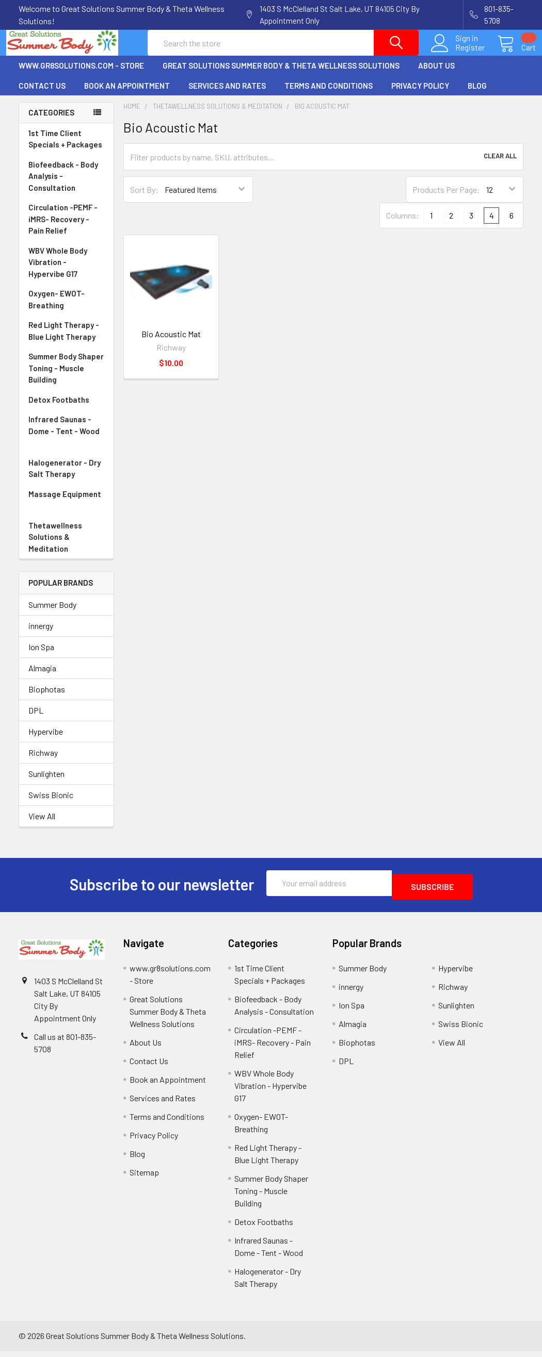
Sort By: (144, 199)
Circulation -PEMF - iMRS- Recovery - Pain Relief (66, 229)
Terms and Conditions (328, 95)
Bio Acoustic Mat (171, 343)
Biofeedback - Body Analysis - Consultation (66, 186)
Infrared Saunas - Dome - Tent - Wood (66, 441)
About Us (436, 74)
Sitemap (144, 1178)
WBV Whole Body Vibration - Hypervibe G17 (57, 271)
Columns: (402, 224)
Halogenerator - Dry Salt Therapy (66, 478)
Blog (477, 95)
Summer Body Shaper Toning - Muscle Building (66, 378)
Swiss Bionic (50, 804)
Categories (51, 121)
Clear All (500, 166)
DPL (35, 719)
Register (457, 53)
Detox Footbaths (66, 409)
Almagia (42, 677)
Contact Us (42, 95)
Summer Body (52, 614)
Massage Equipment (66, 510)
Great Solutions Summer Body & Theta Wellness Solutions (281, 74)
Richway (43, 762)
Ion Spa (41, 656)
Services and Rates (227, 95)
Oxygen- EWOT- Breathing (66, 309)
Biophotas (46, 698)
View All (41, 825)
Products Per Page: (446, 199)
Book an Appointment (127, 95)
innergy (40, 635)
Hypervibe (45, 741)
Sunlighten (46, 783)
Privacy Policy (420, 95)
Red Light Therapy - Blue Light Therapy (66, 340)
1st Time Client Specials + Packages (65, 148)
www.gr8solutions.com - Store (81, 74)
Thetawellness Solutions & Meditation (66, 547)
